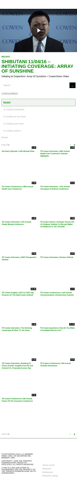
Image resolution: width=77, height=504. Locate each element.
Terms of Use (48, 465)
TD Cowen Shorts (12, 131)
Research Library (50, 476)
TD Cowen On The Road (14, 117)
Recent (7, 102)
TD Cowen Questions (13, 124)
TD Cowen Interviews (13, 110)
